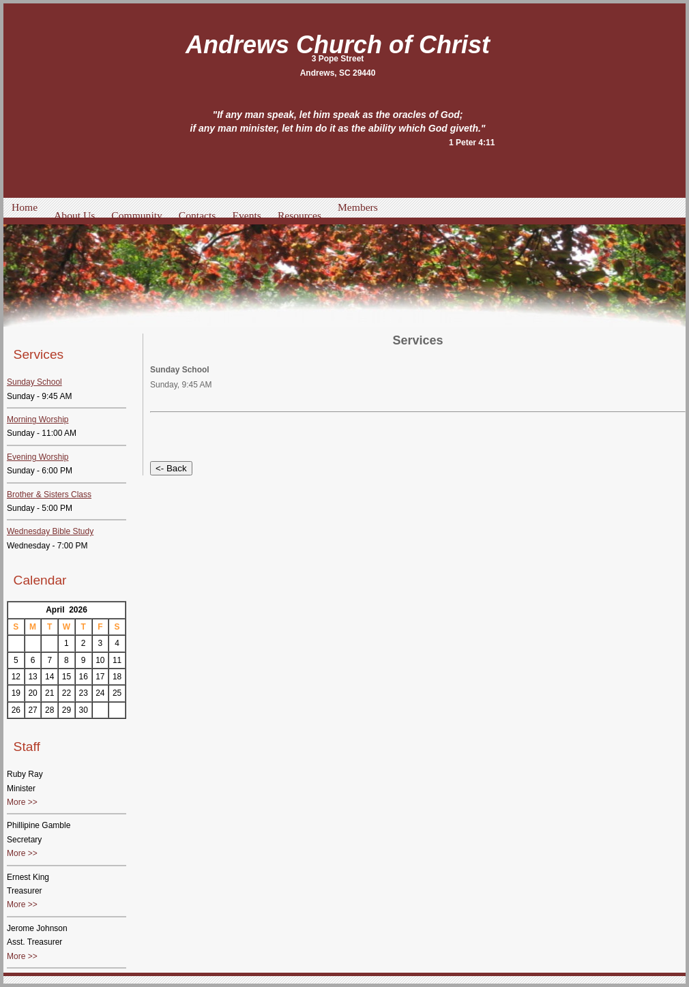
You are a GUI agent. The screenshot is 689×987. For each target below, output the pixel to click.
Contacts (197, 215)
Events (246, 215)
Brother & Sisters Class (49, 494)
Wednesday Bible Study (50, 531)
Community (136, 215)
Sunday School (34, 382)
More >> (22, 802)
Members (358, 207)
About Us (74, 215)
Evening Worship (38, 457)
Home (25, 207)
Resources (299, 215)
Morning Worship (37, 419)
